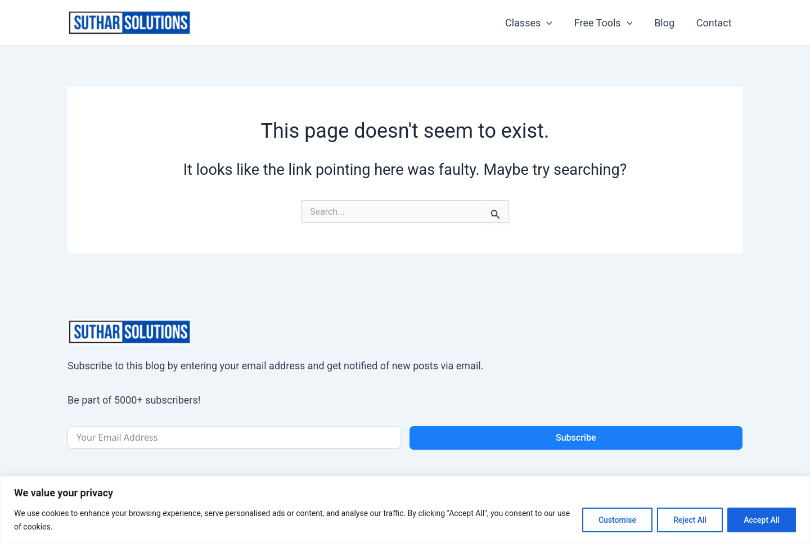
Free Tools (607, 23)
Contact (714, 23)
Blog (666, 23)
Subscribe (576, 437)
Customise (617, 519)
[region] (405, 509)
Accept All (762, 519)
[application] (552, 23)
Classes (533, 23)
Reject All (689, 519)
